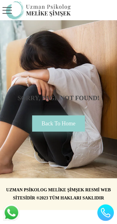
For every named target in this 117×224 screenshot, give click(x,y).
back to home (58, 123)
